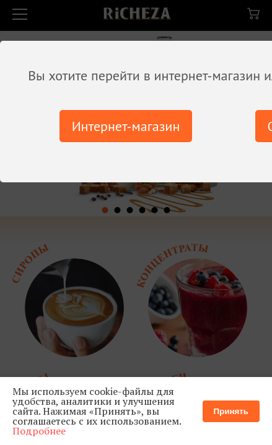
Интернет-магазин (126, 126)
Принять (231, 411)
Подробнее (39, 431)
